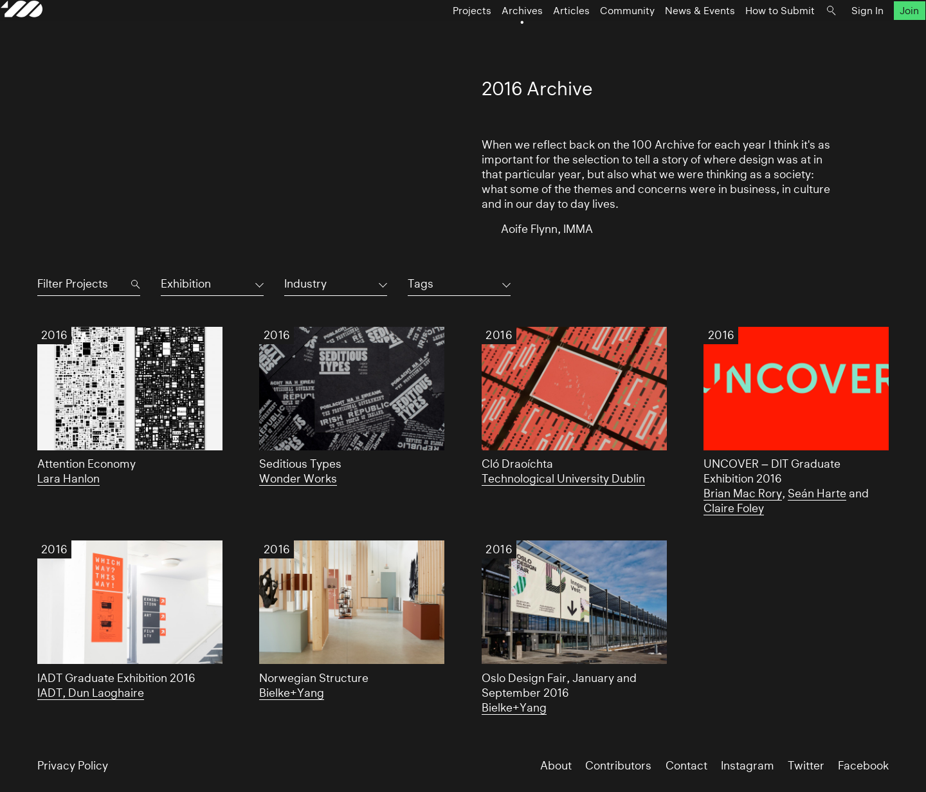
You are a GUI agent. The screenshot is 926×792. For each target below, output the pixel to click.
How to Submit (743, 36)
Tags (420, 283)
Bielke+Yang (291, 692)
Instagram (747, 765)
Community (590, 36)
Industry (305, 283)
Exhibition (186, 283)
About (556, 765)
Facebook (863, 765)
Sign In (831, 36)
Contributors (618, 765)
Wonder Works (298, 478)
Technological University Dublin (563, 478)
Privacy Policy (72, 765)
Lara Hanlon (68, 478)
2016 (54, 335)
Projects (435, 36)
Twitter (806, 765)
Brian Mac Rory (743, 493)
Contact (686, 765)
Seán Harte (817, 493)
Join (873, 36)
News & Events (663, 36)
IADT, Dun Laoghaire (90, 692)
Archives (485, 36)
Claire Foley (734, 508)
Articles (534, 36)
